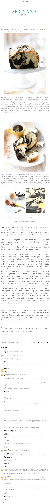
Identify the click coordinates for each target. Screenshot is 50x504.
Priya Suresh (6, 354)
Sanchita (5, 463)
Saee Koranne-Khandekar (9, 430)
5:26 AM (5, 437)
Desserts (13, 342)
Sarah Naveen (7, 457)
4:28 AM (5, 495)
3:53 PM (5, 466)
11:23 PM (6, 433)
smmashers (6, 467)
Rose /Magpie (7, 453)
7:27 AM (5, 367)
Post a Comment (4, 500)
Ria (41, 216)
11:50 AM (6, 447)
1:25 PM (5, 462)
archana (5, 391)
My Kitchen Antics (7, 358)
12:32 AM (6, 352)
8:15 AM (5, 371)
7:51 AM (5, 482)
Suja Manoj (6, 449)
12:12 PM (6, 452)
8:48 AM (5, 499)
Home (23, 1)
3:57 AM (5, 456)
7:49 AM (5, 475)
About (27, 1)
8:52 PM (5, 390)
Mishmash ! (6, 377)
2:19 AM (5, 361)
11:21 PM (6, 429)
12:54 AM (6, 357)
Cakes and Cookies (5, 342)
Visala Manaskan (7, 496)
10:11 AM (6, 375)
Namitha (5, 368)
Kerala (18, 342)
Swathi (5, 372)
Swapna (5, 434)
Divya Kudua (6, 387)
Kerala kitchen (25, 216)
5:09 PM (5, 385)
